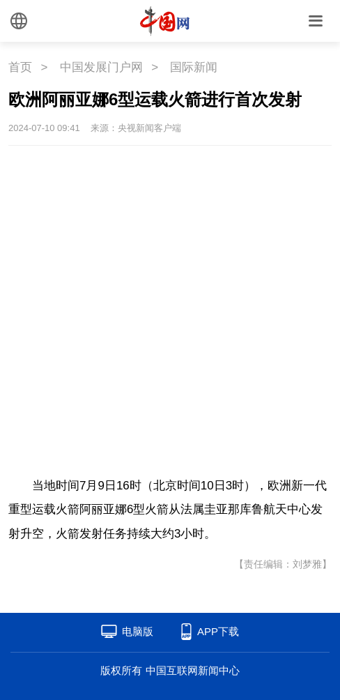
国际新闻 (193, 67)
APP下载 (218, 631)
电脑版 (137, 631)
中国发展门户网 (101, 67)
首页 (20, 67)
